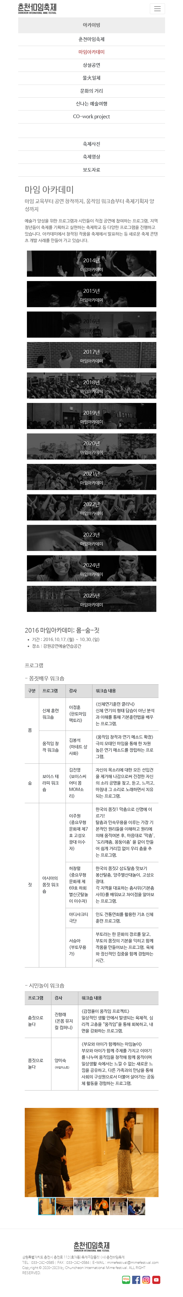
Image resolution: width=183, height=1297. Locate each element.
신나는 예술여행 (91, 104)
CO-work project (91, 116)
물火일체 (92, 78)
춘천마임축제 (92, 39)
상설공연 (91, 65)
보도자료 (91, 170)
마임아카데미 (92, 52)
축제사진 (91, 144)
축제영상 (91, 157)
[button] (153, 1112)
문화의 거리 (91, 91)
